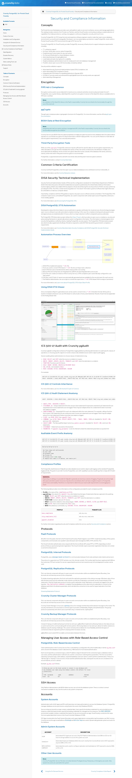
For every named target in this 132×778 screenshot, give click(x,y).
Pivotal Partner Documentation (94, 3)
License (109, 3)
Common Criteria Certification (11, 83)
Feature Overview (8, 36)
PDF (6, 24)
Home (5, 33)
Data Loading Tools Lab (9, 62)
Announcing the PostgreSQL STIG (66, 201)
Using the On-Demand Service (11, 42)
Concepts (6, 76)
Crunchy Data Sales (66, 160)
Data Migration (7, 52)
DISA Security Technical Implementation (14, 86)
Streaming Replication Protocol (50, 591)
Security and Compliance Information (13, 46)
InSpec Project (76, 217)
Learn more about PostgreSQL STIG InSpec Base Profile (73, 282)
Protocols (6, 92)
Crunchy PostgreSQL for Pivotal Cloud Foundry (60, 11)
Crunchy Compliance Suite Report (12, 49)
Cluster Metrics (7, 58)
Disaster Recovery (8, 55)
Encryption (6, 80)
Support (5, 68)
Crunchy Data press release (67, 173)
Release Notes (7, 65)
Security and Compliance (98, 524)
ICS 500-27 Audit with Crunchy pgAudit (13, 89)
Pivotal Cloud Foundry (73, 3)
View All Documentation (122, 3)
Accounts (5, 105)
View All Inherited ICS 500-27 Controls (68, 389)
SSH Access (6, 101)
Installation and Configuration (11, 39)
